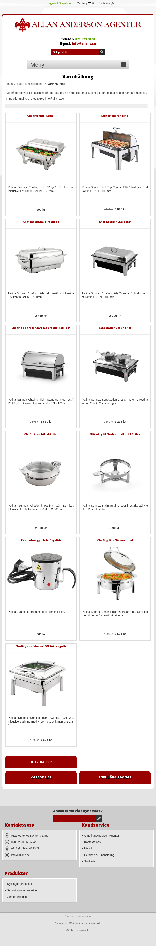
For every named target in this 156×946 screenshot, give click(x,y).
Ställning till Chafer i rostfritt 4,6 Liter (115, 434)
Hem (10, 83)
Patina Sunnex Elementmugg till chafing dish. (36, 611)
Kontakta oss (92, 842)
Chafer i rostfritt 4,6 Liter (41, 434)
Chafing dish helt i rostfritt (41, 222)
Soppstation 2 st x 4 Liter (115, 328)
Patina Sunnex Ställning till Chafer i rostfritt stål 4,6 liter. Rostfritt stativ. (115, 507)
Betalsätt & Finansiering (99, 855)
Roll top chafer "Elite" (115, 115)
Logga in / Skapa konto (59, 3)
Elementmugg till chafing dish (41, 540)
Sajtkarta (89, 861)
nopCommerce (84, 916)
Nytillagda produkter (19, 884)
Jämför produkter (18, 896)
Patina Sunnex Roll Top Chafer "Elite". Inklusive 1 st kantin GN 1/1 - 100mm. (115, 189)
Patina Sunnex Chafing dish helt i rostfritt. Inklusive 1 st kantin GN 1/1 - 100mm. (41, 295)
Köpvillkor (90, 848)
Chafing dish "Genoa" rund (115, 540)
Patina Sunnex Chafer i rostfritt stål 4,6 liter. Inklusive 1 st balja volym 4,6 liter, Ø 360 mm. (41, 507)
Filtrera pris (41, 762)
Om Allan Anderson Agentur (101, 835)
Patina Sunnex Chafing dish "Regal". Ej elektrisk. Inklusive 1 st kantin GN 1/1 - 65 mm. (41, 189)
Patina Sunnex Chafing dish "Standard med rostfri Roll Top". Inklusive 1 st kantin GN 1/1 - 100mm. (41, 401)
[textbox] (75, 52)
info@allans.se (84, 43)
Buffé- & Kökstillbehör (30, 83)
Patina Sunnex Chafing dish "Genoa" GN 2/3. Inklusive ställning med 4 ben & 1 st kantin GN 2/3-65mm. (41, 721)
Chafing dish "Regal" (41, 115)
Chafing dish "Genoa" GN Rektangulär (41, 646)
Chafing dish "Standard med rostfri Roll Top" (40, 328)
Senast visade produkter (22, 890)
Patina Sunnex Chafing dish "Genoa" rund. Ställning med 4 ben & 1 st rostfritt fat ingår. (115, 613)
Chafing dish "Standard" (115, 222)
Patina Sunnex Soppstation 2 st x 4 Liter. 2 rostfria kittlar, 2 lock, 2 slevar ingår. (115, 401)
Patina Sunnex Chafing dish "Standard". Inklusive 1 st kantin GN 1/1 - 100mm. (115, 295)
